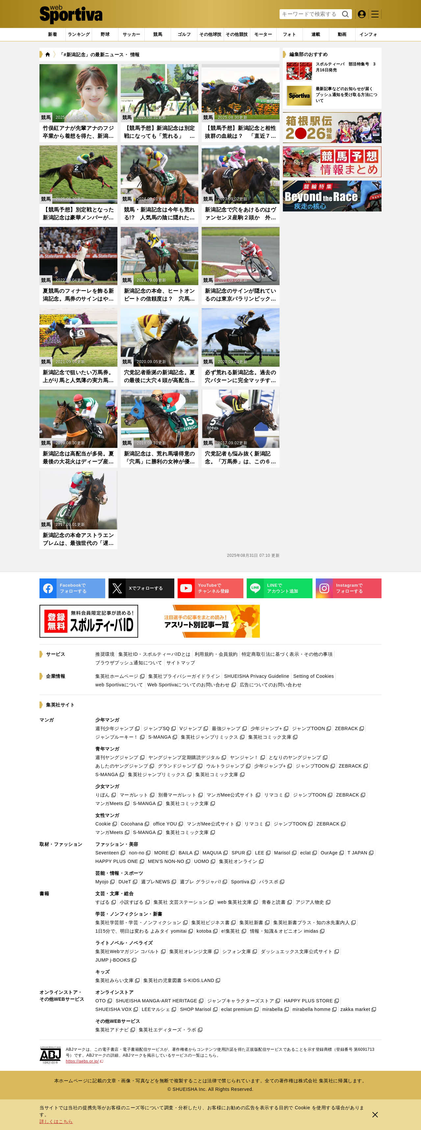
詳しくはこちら (56, 1121)
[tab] (105, 34)
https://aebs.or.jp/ (84, 1061)
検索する (344, 14)
